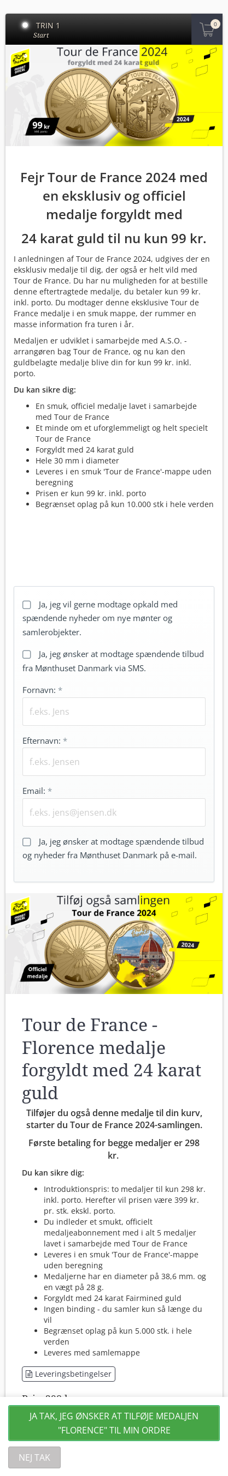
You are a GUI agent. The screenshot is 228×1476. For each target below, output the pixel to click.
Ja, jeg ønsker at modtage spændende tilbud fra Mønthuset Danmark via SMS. (113, 660)
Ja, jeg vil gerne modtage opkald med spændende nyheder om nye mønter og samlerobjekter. (100, 618)
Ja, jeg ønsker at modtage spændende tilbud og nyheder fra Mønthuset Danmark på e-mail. (113, 848)
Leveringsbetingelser (69, 1374)
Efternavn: (44, 740)
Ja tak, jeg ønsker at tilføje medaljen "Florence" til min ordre (114, 1423)
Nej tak (34, 1457)
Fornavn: (42, 689)
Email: (37, 790)
